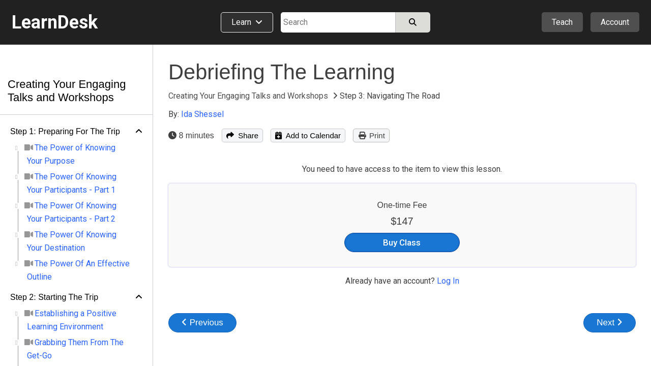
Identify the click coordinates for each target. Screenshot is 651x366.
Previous (202, 322)
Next (610, 322)
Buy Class (402, 242)
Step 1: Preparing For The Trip (65, 131)
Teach (562, 22)
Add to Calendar (308, 135)
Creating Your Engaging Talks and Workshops (67, 91)
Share (242, 135)
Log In (448, 281)
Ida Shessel (202, 114)
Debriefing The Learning (281, 72)
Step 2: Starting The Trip (54, 297)
